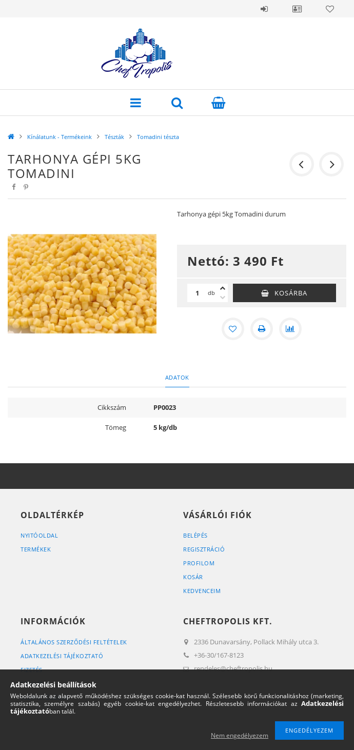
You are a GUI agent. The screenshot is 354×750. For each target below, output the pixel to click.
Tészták (114, 137)
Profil (297, 8)
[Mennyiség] (197, 293)
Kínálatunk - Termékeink (59, 137)
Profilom (198, 563)
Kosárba (290, 293)
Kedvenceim (202, 591)
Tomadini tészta (158, 137)
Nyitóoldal (39, 535)
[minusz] (223, 297)
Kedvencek (330, 8)
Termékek (36, 549)
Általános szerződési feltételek (74, 642)
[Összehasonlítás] (290, 329)
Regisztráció (204, 549)
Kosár (193, 577)
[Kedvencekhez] (233, 329)
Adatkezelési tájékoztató (62, 656)
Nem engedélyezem (239, 735)
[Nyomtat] (261, 329)
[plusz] (223, 288)
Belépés (264, 8)
